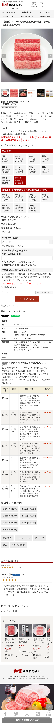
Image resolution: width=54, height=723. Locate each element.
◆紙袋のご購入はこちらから (15, 217)
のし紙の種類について (12, 245)
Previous (4, 56)
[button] (2, 642)
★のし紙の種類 (10, 237)
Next (50, 56)
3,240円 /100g (28, 522)
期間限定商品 (45, 16)
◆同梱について (8, 220)
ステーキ (39, 538)
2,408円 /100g (28, 515)
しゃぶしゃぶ (23, 538)
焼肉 (5, 545)
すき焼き (7, 538)
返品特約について (9, 305)
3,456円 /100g (10, 529)
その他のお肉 (18, 545)
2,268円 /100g (10, 515)
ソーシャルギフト (26, 16)
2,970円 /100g (10, 522)
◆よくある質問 (8, 224)
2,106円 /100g (28, 509)
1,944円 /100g (10, 509)
